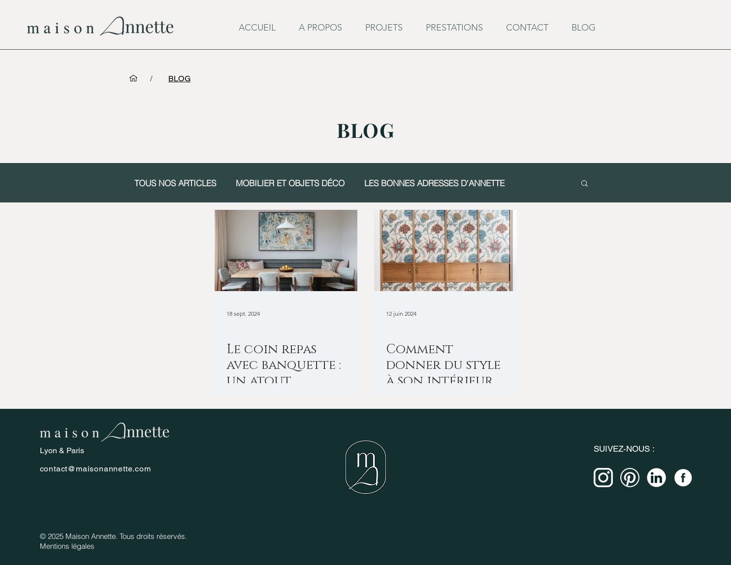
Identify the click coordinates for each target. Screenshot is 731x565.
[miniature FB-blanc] (683, 477)
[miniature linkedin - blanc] (656, 477)
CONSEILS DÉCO (263, 328)
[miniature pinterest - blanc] (629, 477)
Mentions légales (67, 546)
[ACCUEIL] (133, 78)
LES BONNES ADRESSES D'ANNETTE (434, 183)
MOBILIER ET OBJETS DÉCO (290, 183)
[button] (584, 184)
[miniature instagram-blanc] (603, 477)
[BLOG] (179, 78)
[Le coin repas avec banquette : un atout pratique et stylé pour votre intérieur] (286, 250)
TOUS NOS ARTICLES (175, 183)
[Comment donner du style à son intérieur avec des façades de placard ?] (445, 250)
